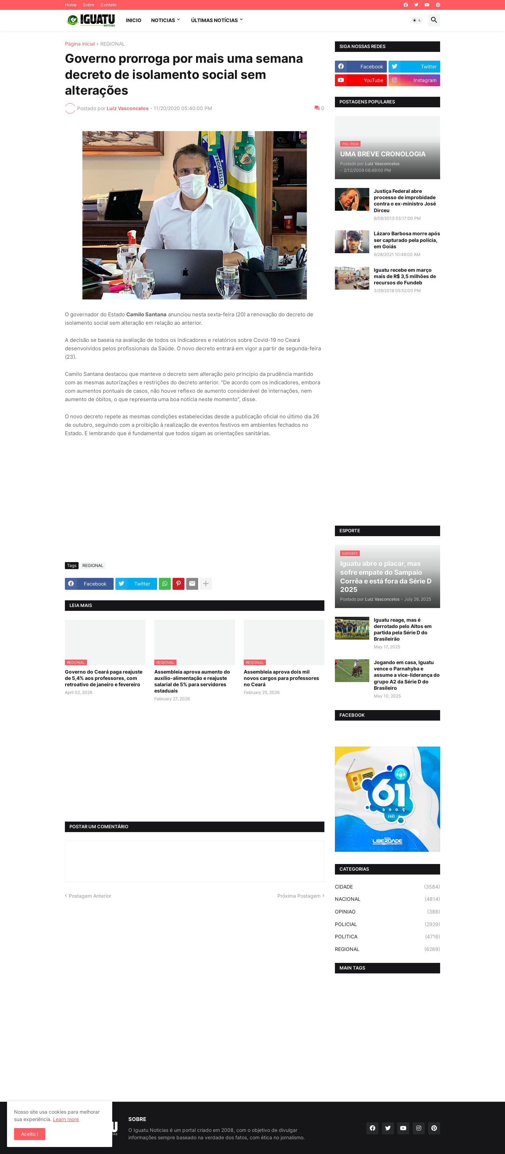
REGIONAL (112, 44)
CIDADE (387, 886)
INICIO (133, 20)
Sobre (88, 4)
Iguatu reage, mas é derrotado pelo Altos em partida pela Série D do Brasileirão (403, 629)
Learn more (66, 1119)
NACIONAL (387, 899)
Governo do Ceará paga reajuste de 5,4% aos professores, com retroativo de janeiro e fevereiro (103, 678)
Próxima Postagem (299, 896)
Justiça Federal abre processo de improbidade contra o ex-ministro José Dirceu (405, 200)
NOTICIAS (163, 20)
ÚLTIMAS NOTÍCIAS (214, 20)
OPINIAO (387, 911)
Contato (108, 4)
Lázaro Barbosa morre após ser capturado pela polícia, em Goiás (407, 239)
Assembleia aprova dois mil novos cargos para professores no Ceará (281, 678)
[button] (417, 20)
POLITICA (387, 936)
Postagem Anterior (90, 896)
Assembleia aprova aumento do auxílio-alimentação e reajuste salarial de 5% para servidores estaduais (192, 681)
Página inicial (80, 44)
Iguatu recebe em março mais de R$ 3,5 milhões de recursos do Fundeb (405, 276)
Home (70, 4)
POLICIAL (387, 924)
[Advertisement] (194, 504)
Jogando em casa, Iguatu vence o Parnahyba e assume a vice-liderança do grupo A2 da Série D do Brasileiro (407, 675)
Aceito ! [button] (29, 1134)
